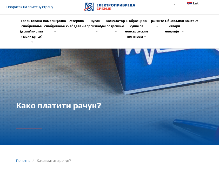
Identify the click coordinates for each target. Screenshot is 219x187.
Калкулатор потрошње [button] (115, 25)
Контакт (191, 21)
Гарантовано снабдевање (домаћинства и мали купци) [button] (31, 31)
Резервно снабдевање (76, 23)
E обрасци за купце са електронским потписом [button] (136, 28)
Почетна (23, 160)
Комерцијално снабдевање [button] (54, 25)
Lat (193, 3)
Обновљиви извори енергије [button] (174, 26)
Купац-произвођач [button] (96, 25)
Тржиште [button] (156, 23)
